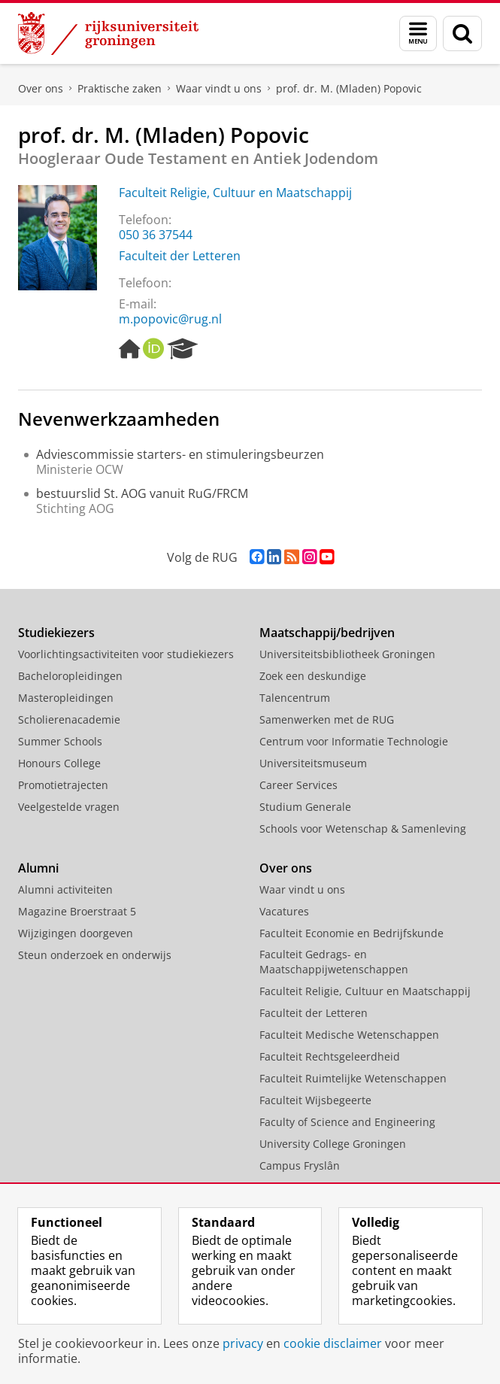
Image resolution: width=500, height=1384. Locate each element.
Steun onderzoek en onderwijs (94, 955)
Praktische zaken (119, 88)
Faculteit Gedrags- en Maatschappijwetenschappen (333, 961)
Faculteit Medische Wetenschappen (349, 1034)
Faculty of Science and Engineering (347, 1122)
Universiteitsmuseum (313, 763)
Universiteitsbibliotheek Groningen (347, 654)
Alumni (38, 868)
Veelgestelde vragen (69, 807)
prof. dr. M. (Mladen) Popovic (349, 88)
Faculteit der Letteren (180, 255)
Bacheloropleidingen (70, 676)
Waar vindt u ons (219, 88)
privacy (243, 1343)
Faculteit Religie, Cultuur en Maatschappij (235, 192)
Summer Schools (60, 741)
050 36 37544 (155, 234)
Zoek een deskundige (312, 676)
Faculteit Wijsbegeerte (315, 1100)
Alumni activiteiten (65, 889)
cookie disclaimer (332, 1343)
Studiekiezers (56, 632)
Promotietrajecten (63, 785)
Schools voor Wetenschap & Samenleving (362, 828)
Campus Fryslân (299, 1165)
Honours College (59, 763)
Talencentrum (294, 697)
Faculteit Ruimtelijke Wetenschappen (353, 1078)
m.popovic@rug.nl (170, 319)
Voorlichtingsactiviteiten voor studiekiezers (126, 654)
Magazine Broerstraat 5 (77, 911)
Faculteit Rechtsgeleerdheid (329, 1056)
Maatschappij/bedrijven (327, 632)
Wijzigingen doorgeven (75, 933)
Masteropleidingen (66, 697)
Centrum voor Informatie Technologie (353, 741)
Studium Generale (305, 807)
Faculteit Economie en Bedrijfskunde (351, 933)
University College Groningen (332, 1144)
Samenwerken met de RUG (326, 719)
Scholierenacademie (69, 719)
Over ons (40, 88)
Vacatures (284, 911)
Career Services (298, 785)
